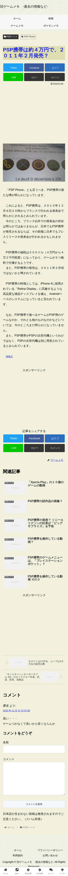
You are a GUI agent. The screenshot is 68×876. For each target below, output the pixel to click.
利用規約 (18, 861)
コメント (9, 759)
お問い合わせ (50, 861)
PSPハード (10, 36)
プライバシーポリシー (50, 856)
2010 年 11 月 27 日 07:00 (16, 710)
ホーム (18, 856)
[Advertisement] (34, 113)
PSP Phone (28, 36)
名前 (6, 742)
